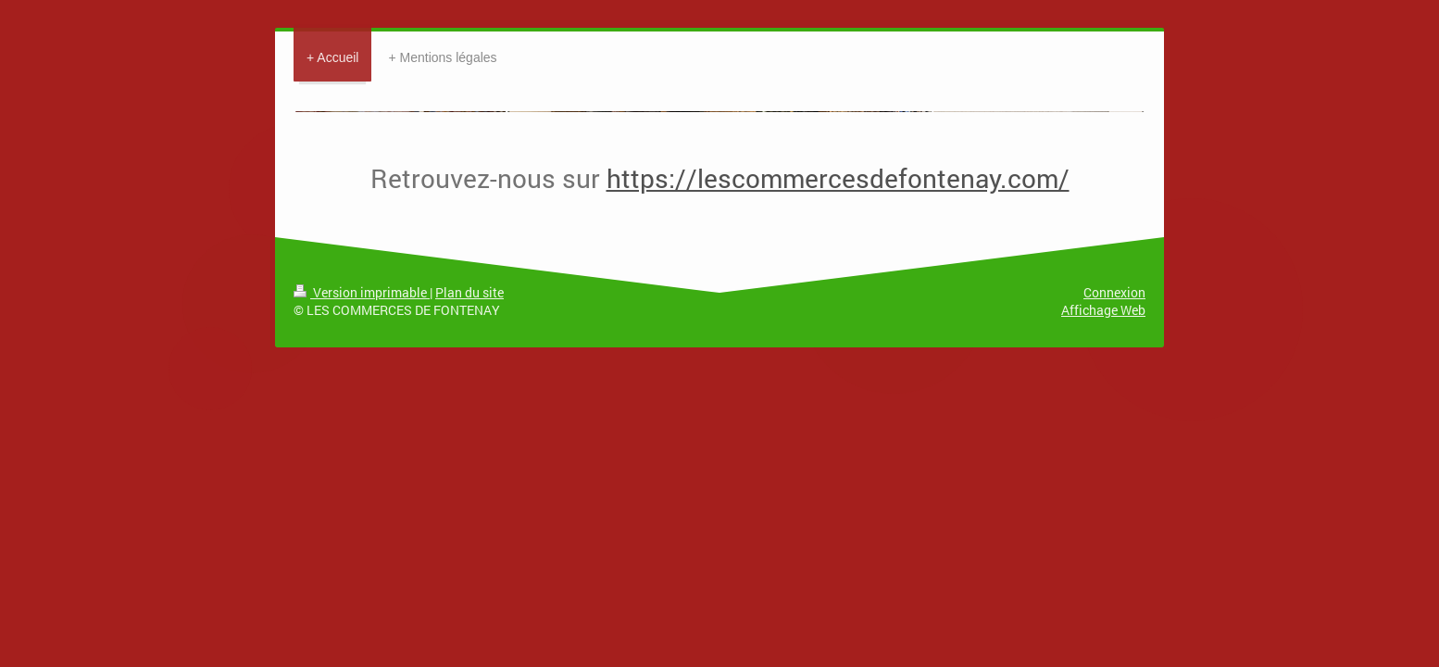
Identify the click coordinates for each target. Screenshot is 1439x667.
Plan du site (469, 292)
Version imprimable (362, 292)
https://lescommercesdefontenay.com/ (838, 178)
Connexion (1114, 292)
